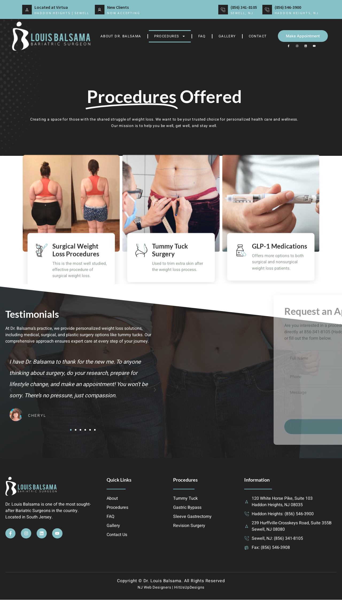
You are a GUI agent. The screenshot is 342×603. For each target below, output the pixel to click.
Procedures (169, 36)
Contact (258, 36)
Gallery (227, 36)
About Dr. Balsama (120, 36)
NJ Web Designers (154, 590)
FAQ (202, 36)
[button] (10, 391)
